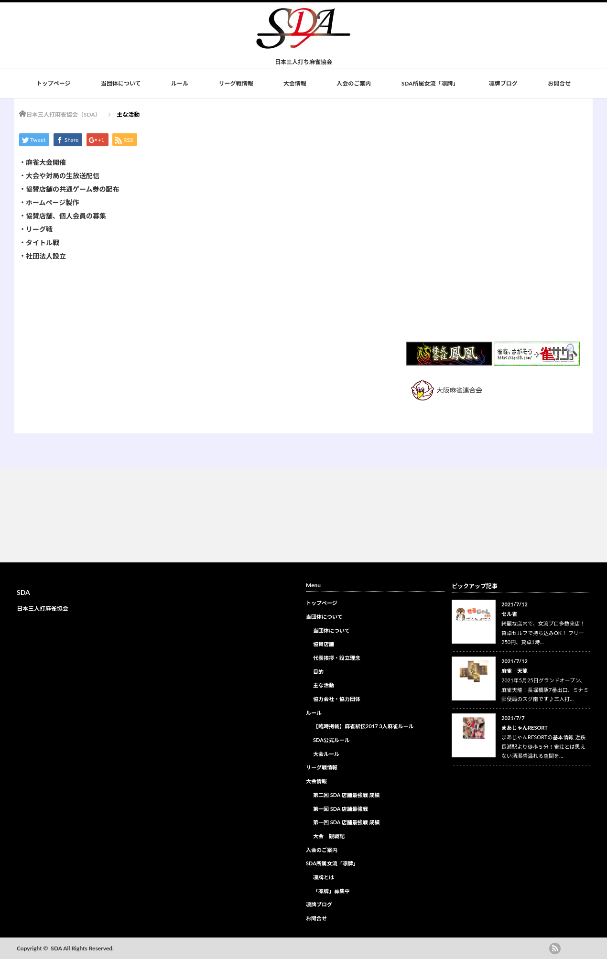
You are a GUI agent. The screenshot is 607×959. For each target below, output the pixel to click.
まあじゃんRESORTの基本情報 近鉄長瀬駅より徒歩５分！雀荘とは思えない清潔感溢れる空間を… (543, 746)
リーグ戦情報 (235, 83)
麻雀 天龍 (514, 671)
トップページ (53, 83)
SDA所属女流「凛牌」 (430, 83)
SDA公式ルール (331, 740)
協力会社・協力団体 (336, 699)
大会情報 (294, 83)
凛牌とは (323, 877)
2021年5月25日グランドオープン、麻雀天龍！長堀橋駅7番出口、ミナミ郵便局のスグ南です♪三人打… (544, 689)
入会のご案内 (353, 83)
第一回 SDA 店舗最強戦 (340, 809)
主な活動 (323, 685)
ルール (179, 83)
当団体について (121, 83)
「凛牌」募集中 (331, 891)
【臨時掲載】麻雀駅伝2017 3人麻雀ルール (363, 726)
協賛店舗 (323, 644)
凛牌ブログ (503, 83)
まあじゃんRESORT (524, 727)
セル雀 (509, 614)
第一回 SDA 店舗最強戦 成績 (346, 822)
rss (555, 948)
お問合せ (559, 83)
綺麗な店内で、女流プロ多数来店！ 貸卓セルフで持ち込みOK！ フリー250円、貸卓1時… (543, 633)
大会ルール (326, 754)
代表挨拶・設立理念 (336, 658)
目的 (318, 671)
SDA (23, 592)
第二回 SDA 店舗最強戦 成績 (346, 795)
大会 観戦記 (329, 836)
